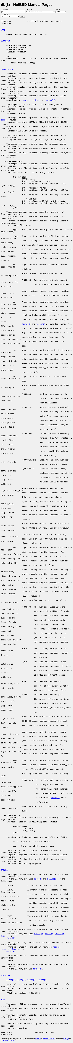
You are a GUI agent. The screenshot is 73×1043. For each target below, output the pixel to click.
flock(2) (40, 324)
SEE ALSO (5, 975)
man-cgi (66, 1039)
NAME (3, 30)
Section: (29, 9)
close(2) (38, 934)
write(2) (59, 934)
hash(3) (36, 100)
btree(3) (25, 100)
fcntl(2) (26, 324)
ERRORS (4, 870)
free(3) (5, 936)
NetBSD (38, 1039)
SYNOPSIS (5, 41)
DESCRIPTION (7, 69)
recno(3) (50, 100)
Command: (5, 9)
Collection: (6, 14)
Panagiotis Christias (8, 1040)
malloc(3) (52, 879)
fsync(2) (10, 938)
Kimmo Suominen (49, 1039)
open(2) (5, 120)
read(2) (49, 934)
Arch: (59, 9)
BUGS (3, 999)
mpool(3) (31, 980)
